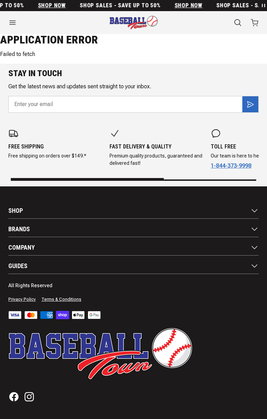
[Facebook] (13, 396)
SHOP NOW (53, 5)
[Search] (238, 22)
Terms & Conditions (61, 299)
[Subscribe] (250, 104)
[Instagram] (29, 396)
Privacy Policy (22, 299)
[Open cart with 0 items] (254, 22)
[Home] (133, 22)
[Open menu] (44, 22)
